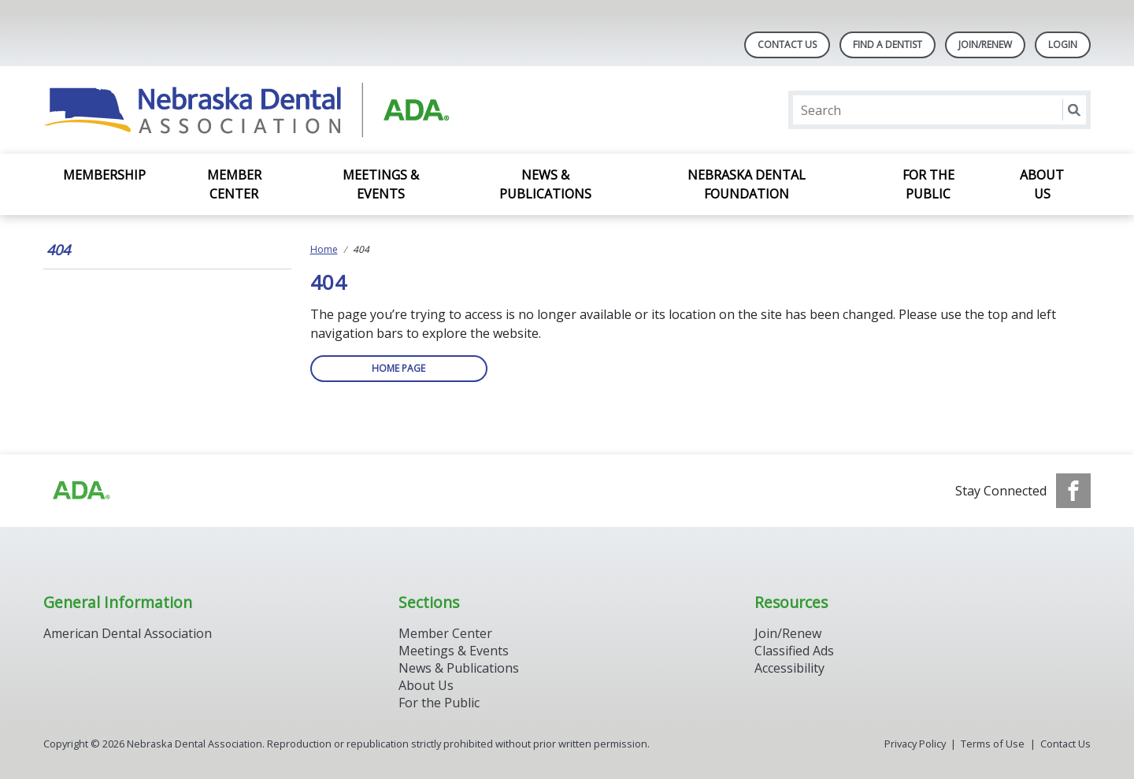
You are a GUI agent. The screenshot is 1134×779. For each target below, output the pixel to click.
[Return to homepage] (246, 110)
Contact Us (787, 44)
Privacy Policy (915, 743)
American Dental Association (127, 633)
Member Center (234, 184)
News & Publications (545, 184)
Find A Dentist (887, 44)
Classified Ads (794, 650)
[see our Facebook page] (1073, 490)
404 (58, 249)
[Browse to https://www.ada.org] (80, 490)
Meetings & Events (381, 184)
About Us (1042, 184)
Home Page (398, 368)
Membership (104, 175)
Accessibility (789, 668)
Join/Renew (985, 44)
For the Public (928, 184)
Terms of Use (993, 743)
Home (324, 249)
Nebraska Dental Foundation (746, 184)
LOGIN (1062, 44)
